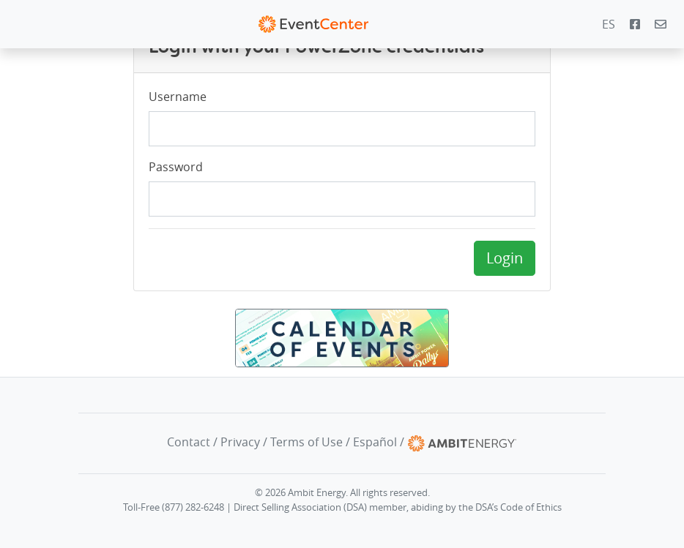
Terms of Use (306, 443)
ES (608, 24)
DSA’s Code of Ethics (518, 507)
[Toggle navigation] (21, 24)
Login (504, 258)
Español (375, 443)
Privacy (240, 443)
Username (178, 97)
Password (176, 167)
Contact (188, 443)
